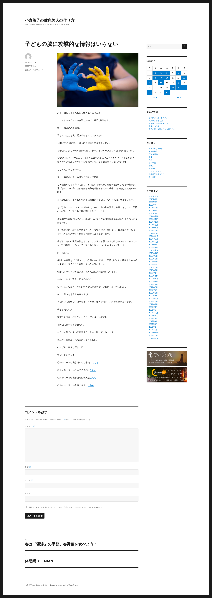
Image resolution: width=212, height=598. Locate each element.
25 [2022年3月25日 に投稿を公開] (173, 87)
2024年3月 (153, 239)
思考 (150, 160)
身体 (150, 157)
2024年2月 (153, 242)
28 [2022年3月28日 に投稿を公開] (149, 92)
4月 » (179, 97)
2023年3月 (153, 267)
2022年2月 (153, 304)
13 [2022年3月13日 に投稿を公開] (184, 78)
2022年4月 (153, 298)
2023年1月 (153, 273)
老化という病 (154, 126)
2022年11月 (153, 279)
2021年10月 (153, 315)
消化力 (151, 165)
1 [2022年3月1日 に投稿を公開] (155, 73)
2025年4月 (153, 208)
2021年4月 (153, 321)
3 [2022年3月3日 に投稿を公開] (166, 73)
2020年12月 (154, 333)
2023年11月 (153, 250)
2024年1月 (153, 245)
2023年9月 (153, 256)
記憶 (26, 70)
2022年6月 (153, 293)
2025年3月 (153, 210)
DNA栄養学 (153, 154)
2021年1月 (153, 330)
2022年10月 (154, 281)
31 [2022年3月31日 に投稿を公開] (167, 92)
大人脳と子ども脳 (156, 120)
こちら (95, 362)
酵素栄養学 (153, 151)
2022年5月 (153, 296)
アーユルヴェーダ (36, 70)
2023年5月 (153, 264)
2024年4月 (153, 236)
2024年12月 (154, 216)
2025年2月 (153, 213)
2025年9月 (153, 199)
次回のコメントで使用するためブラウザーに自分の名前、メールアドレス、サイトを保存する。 (66, 507)
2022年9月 (153, 284)
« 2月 (155, 97)
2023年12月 (154, 247)
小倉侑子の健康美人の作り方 (49, 20)
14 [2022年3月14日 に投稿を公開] (149, 83)
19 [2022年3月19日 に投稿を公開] (178, 83)
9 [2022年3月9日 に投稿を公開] (161, 78)
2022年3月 (153, 301)
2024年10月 (154, 222)
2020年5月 (153, 335)
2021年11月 (153, 313)
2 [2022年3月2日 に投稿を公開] (161, 73)
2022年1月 (153, 307)
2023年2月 (153, 270)
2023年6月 (153, 262)
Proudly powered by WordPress (64, 585)
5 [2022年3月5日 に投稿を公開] (178, 73)
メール (29, 480)
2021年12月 (153, 310)
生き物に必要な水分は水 (158, 123)
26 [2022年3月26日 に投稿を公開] (178, 87)
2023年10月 (154, 253)
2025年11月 (153, 196)
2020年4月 (153, 338)
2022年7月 (153, 290)
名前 (28, 467)
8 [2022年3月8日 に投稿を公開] (155, 78)
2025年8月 (153, 202)
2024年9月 (153, 225)
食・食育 (152, 168)
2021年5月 (153, 318)
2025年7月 (153, 205)
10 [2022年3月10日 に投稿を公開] (167, 78)
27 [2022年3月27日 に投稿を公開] (184, 87)
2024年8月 (153, 227)
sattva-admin (30, 62)
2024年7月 (153, 230)
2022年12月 (154, 276)
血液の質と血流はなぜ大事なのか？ (163, 129)
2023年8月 (153, 259)
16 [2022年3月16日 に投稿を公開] (161, 83)
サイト (28, 493)
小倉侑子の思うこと (157, 174)
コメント (30, 426)
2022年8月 (153, 287)
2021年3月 (153, 324)
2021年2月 (153, 327)
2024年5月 (153, 233)
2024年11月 (153, 219)
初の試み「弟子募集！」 (158, 118)
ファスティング (155, 171)
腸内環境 (152, 163)
